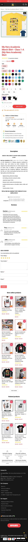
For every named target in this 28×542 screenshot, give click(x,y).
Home (2, 9)
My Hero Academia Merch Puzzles (16, 199)
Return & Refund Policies (6, 505)
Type (3, 63)
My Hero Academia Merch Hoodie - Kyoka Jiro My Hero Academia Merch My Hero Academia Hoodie (20, 358)
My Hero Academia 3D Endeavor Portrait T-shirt (20, 334)
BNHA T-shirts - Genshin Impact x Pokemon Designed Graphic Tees (20, 382)
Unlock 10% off (25, 536)
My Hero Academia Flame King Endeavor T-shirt (7, 437)
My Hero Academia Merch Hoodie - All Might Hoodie (7, 382)
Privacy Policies (4, 490)
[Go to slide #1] (4, 41)
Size (3, 86)
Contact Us (3, 508)
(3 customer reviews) (13, 58)
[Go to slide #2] (12, 41)
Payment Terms (4, 503)
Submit (3, 286)
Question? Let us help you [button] (21, 540)
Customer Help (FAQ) (6, 510)
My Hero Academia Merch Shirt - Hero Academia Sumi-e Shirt (7, 357)
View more (14, 390)
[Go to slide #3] (19, 41)
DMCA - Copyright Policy (6, 492)
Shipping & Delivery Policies (7, 501)
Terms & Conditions (5, 488)
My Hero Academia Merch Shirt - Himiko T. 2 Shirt (20, 414)
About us (3, 486)
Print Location (5, 94)
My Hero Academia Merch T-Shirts (14, 9)
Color (3, 68)
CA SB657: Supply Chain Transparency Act (11, 494)
